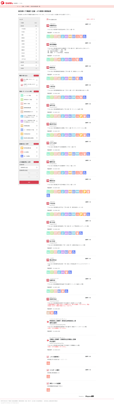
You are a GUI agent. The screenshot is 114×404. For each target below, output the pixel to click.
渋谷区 (30, 47)
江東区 (30, 44)
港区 (30, 35)
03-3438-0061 (56, 309)
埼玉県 (29, 62)
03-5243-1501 (56, 169)
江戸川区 (30, 59)
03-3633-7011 (56, 131)
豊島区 (30, 50)
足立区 (30, 53)
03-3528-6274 (56, 350)
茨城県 (29, 65)
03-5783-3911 (56, 248)
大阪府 (29, 68)
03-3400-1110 (56, 268)
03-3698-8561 (56, 150)
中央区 (30, 32)
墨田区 (30, 41)
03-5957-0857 (56, 287)
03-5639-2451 (56, 229)
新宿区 (30, 38)
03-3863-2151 (56, 32)
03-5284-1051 (56, 210)
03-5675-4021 (56, 188)
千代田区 (30, 29)
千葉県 (29, 23)
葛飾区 (30, 56)
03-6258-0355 (56, 331)
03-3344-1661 (56, 74)
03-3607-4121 (56, 112)
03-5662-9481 (56, 93)
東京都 (29, 26)
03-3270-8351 (56, 55)
